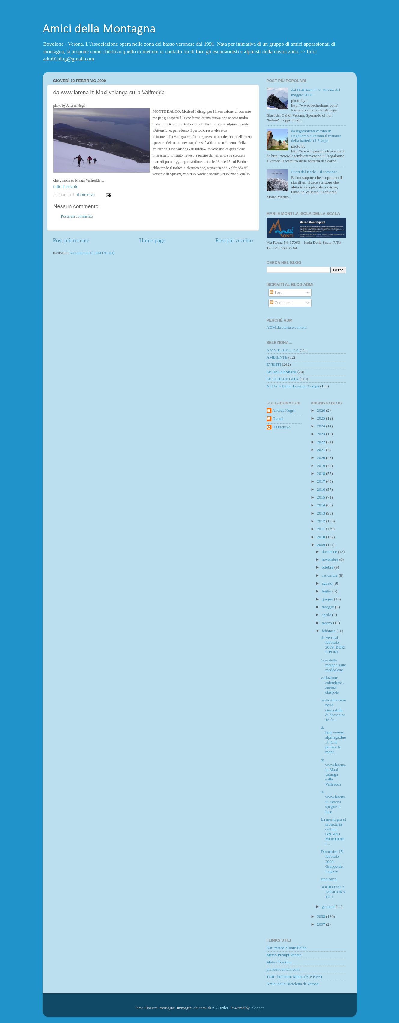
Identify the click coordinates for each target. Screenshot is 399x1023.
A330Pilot (220, 1008)
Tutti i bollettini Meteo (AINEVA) (294, 976)
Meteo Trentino (279, 962)
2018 (321, 473)
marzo (327, 623)
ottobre (328, 567)
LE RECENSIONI (282, 371)
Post (276, 292)
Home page (152, 240)
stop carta (329, 879)
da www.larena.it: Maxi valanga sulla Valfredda (333, 772)
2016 (321, 489)
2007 (321, 924)
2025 (321, 418)
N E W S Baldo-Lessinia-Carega (293, 386)
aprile (327, 614)
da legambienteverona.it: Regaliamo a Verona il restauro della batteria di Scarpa (316, 136)
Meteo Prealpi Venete (284, 955)
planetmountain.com (283, 969)
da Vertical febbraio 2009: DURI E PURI (333, 645)
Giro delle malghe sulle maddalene (333, 665)
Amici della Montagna (99, 29)
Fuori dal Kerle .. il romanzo (314, 171)
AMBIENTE (277, 357)
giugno (328, 599)
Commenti (280, 302)
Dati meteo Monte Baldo (287, 947)
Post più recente (71, 240)
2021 (321, 449)
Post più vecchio (234, 240)
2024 (321, 426)
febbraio (329, 630)
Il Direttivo (282, 427)
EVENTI (274, 364)
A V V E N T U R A (283, 350)
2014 (321, 505)
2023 (321, 434)
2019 (321, 465)
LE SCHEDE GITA (283, 379)
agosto (328, 583)
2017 (321, 481)
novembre (330, 559)
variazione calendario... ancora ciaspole (333, 685)
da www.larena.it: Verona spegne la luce (333, 802)
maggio (328, 607)
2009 (321, 544)
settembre (330, 575)
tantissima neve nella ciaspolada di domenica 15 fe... (333, 710)
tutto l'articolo (65, 186)
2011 (321, 529)
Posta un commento (77, 216)
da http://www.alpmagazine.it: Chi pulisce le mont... (333, 739)
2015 (321, 497)
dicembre (330, 551)
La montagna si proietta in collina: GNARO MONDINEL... (333, 831)
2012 (321, 521)
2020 (321, 457)
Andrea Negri (284, 410)
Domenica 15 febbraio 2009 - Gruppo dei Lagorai (332, 861)
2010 (321, 537)
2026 (321, 410)
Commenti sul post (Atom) (92, 252)
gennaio (329, 906)
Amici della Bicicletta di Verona (293, 984)
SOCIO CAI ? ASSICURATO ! (333, 892)
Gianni (278, 418)
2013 (321, 513)
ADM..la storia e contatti (287, 327)
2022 (321, 442)
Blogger (257, 1008)
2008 (321, 916)
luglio (327, 591)
